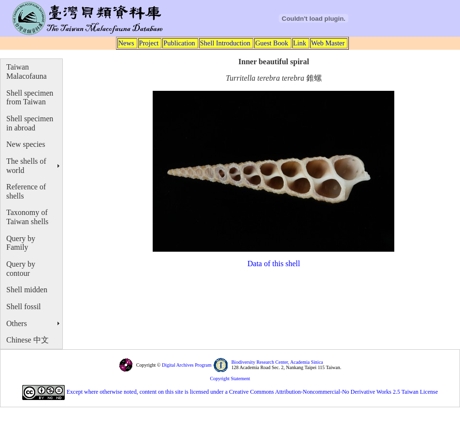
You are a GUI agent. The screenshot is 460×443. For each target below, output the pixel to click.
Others (16, 323)
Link (299, 43)
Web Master (328, 43)
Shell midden (26, 290)
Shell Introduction (225, 43)
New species (25, 144)
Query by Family (20, 243)
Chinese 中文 (27, 340)
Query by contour (20, 268)
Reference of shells (26, 191)
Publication (179, 43)
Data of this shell (273, 263)
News (126, 43)
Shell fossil (23, 306)
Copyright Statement (230, 378)
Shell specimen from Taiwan (29, 97)
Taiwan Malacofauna (26, 71)
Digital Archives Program (185, 365)
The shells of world (26, 165)
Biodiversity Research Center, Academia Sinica (277, 362)
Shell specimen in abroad (29, 123)
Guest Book (271, 43)
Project (149, 43)
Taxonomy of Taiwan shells (27, 217)
